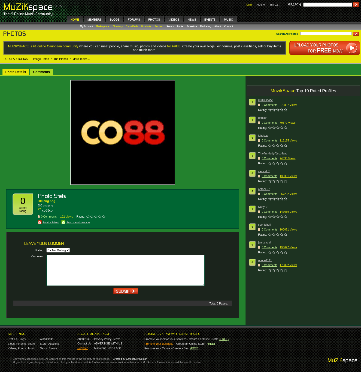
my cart (274, 4)
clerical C (264, 171)
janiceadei (264, 242)
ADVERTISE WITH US (108, 343)
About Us (83, 339)
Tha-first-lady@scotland (273, 153)
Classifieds (132, 26)
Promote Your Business (158, 343)
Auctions (53, 343)
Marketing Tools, (104, 348)
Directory (117, 26)
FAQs (117, 348)
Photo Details (15, 72)
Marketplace (102, 26)
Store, (43, 343)
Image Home (41, 59)
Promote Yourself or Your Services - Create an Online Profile (181, 339)
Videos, (12, 348)
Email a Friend (51, 222)
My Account (87, 26)
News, (44, 348)
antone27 (264, 189)
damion (262, 118)
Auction (159, 26)
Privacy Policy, (103, 339)
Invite (180, 26)
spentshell (264, 224)
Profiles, (13, 339)
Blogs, (11, 343)
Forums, (21, 343)
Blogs (22, 339)
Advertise (191, 26)
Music (31, 348)
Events (53, 348)
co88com (48, 210)
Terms (117, 339)
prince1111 (265, 260)
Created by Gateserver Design (130, 358)
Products (146, 26)
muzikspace (265, 100)
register (261, 4)
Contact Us (84, 343)
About (217, 26)
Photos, (22, 348)
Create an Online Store (190, 343)
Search (170, 26)
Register (82, 348)
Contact (228, 26)
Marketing (205, 26)
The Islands (61, 59)
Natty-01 (263, 207)
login (249, 4)
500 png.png (46, 201)
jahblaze (263, 135)
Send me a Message (78, 222)
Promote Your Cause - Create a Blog (166, 348)
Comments (41, 72)
